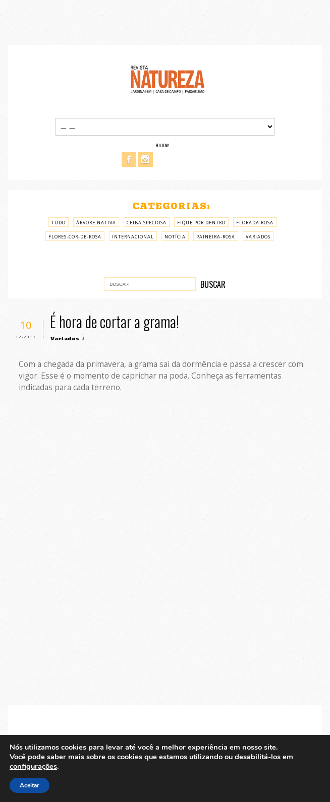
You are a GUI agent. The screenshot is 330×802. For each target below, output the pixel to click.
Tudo (58, 222)
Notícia (175, 236)
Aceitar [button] (29, 785)
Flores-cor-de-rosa (74, 236)
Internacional (133, 236)
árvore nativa (96, 222)
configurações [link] (33, 766)
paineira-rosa (215, 236)
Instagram (145, 159)
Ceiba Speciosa (147, 222)
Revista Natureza (167, 79)
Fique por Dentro (201, 222)
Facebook (129, 159)
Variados (258, 236)
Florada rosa (254, 222)
